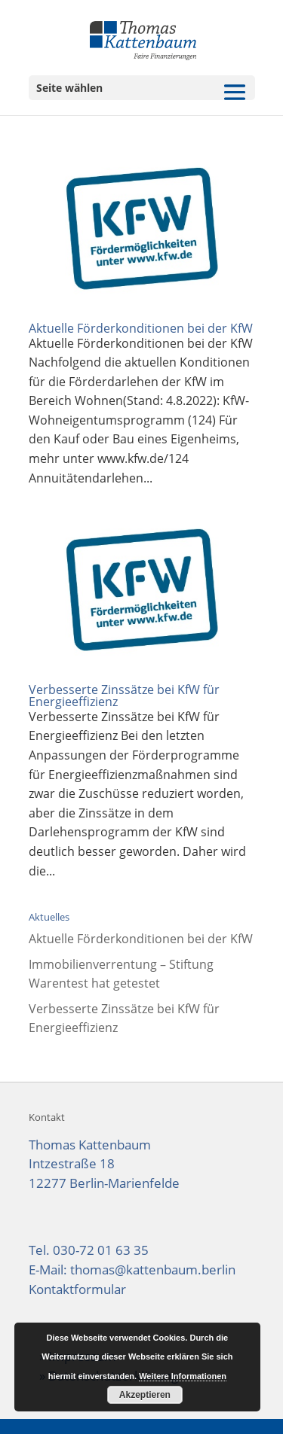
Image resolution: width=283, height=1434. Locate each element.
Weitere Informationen (182, 1376)
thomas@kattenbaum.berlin (152, 1269)
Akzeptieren (145, 1395)
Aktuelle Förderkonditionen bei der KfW (141, 328)
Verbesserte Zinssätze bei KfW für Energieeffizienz (124, 695)
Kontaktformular (77, 1289)
